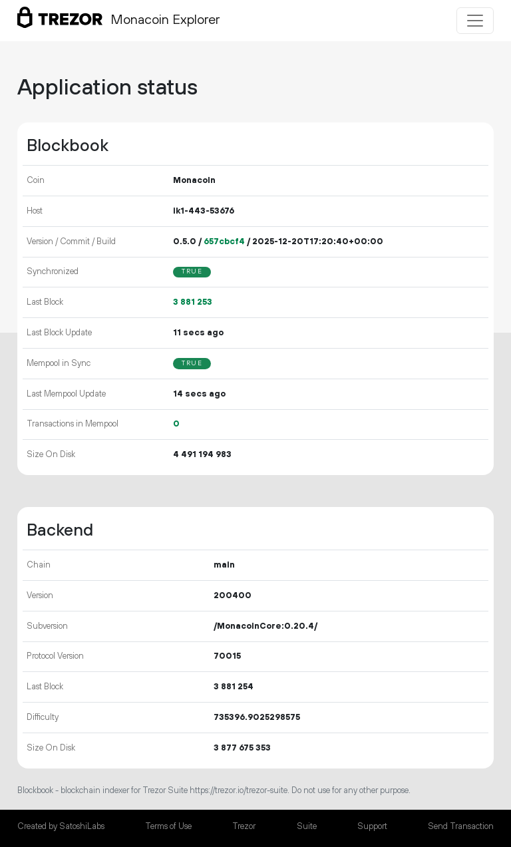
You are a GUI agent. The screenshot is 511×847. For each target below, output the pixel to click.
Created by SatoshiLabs (60, 826)
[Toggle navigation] (475, 20)
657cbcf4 (224, 241)
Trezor (244, 826)
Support (372, 826)
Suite (307, 826)
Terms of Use (168, 826)
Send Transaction (461, 826)
